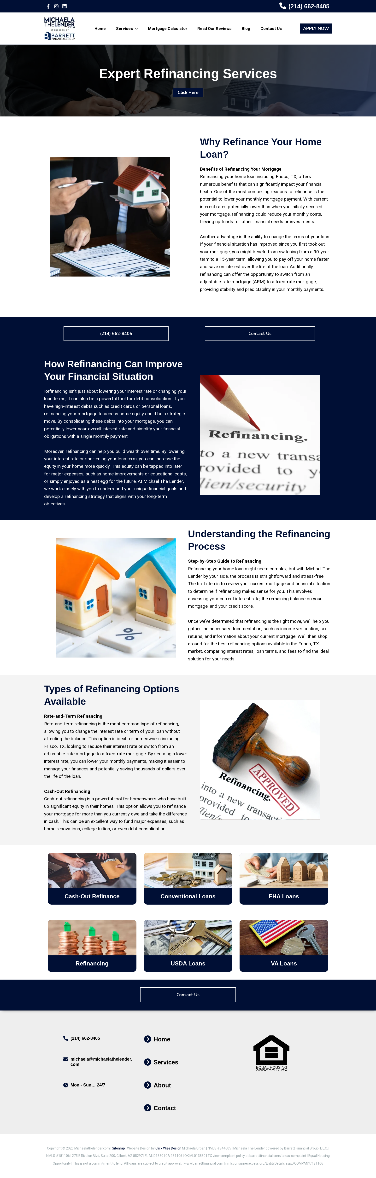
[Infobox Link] (304, 6)
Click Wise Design (168, 1148)
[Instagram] (56, 6)
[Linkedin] (64, 6)
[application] (137, 28)
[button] (318, 28)
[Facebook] (48, 6)
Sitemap (118, 1148)
